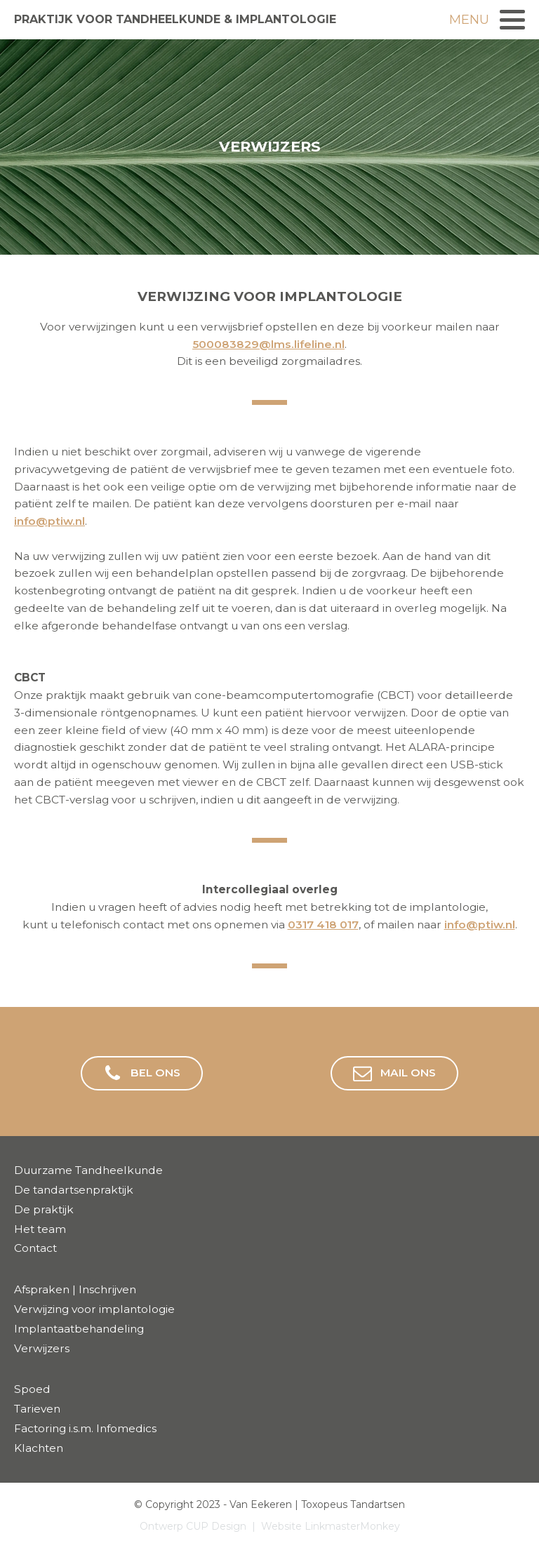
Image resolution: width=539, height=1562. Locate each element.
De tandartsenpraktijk (73, 1189)
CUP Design (216, 1526)
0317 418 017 (323, 924)
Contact (35, 1248)
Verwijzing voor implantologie (94, 1309)
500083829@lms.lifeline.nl (268, 344)
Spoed (32, 1389)
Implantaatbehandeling (79, 1328)
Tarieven (37, 1408)
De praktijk (44, 1209)
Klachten (38, 1448)
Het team (40, 1229)
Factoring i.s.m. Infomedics (85, 1428)
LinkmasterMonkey (352, 1526)
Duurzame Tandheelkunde (88, 1170)
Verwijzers (41, 1348)
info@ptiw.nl (49, 521)
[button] (142, 1073)
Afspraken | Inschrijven (75, 1289)
